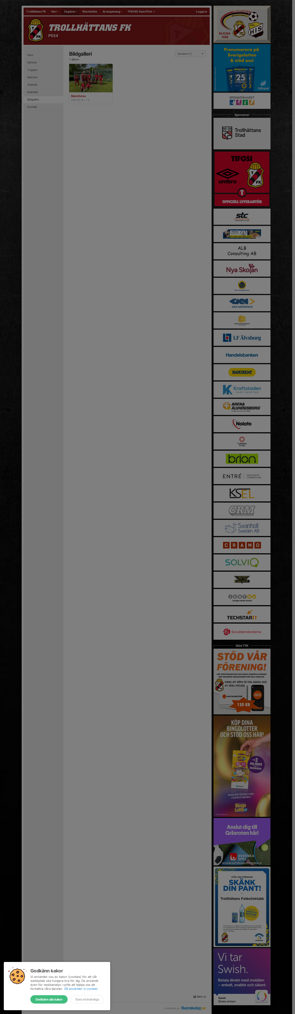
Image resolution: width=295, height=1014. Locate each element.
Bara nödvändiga (87, 999)
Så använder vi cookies (81, 989)
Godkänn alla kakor (49, 999)
